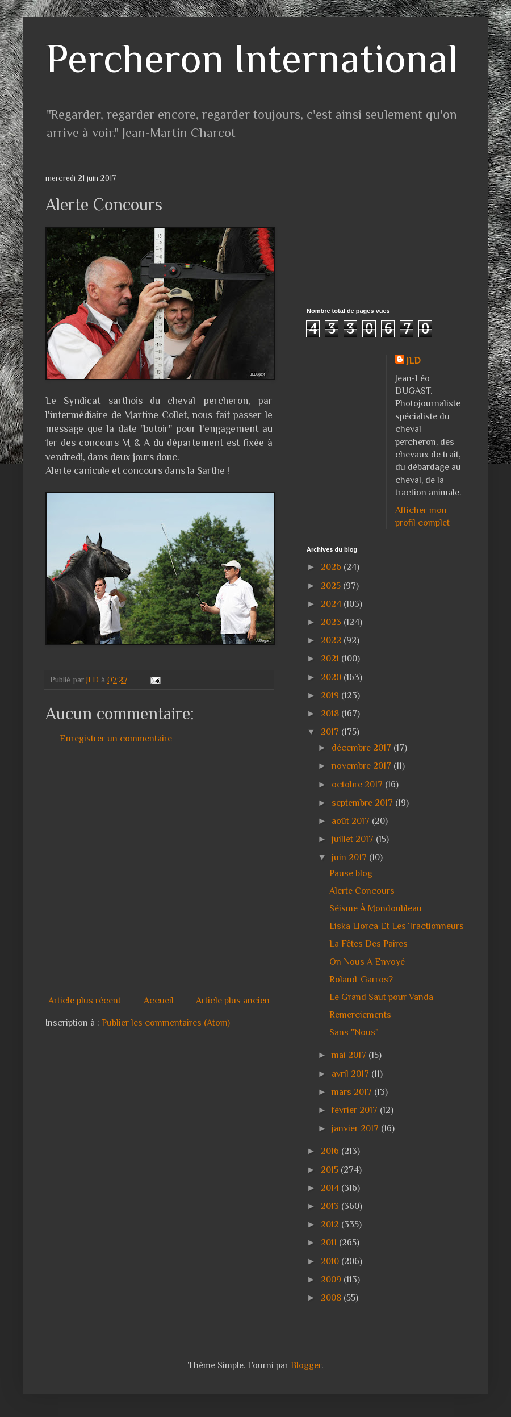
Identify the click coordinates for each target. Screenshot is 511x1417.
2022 (332, 640)
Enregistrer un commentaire (116, 738)
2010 (331, 1261)
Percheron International (251, 58)
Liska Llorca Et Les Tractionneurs (396, 926)
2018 (331, 713)
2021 (331, 658)
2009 (332, 1279)
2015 (331, 1170)
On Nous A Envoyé (367, 962)
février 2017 (356, 1110)
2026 (332, 567)
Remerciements (360, 1015)
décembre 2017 (362, 748)
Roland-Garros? (361, 979)
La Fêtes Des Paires (368, 944)
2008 (332, 1298)
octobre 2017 (358, 785)
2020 (332, 677)
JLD (414, 361)
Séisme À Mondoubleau (375, 908)
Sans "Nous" (354, 1032)
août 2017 (352, 821)
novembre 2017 (362, 766)
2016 (331, 1151)
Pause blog (350, 873)
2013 (331, 1206)
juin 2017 (350, 857)
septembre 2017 (363, 803)
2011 (330, 1242)
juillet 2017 (354, 839)
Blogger (306, 1365)
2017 (331, 732)
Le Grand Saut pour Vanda (381, 997)
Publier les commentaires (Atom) (166, 1023)
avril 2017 (351, 1074)
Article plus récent (84, 1000)
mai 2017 (350, 1055)
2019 (331, 695)
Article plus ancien (233, 1000)
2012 (331, 1224)
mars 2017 (353, 1092)
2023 (332, 622)
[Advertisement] (106, 869)
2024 (332, 604)
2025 (332, 586)
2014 (331, 1188)
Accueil (159, 1000)
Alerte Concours (362, 891)
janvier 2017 (356, 1128)
